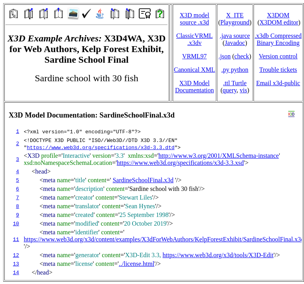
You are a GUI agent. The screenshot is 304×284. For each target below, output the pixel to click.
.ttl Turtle (235, 83)
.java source (235, 35)
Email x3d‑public (278, 83)
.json (224, 56)
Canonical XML (194, 69)
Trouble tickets (278, 69)
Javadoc (235, 42)
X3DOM (278, 15)
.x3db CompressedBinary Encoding (278, 39)
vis (243, 90)
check (241, 56)
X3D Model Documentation (194, 86)
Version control (278, 56)
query (230, 90)
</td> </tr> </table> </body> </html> (154, 191)
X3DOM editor (278, 22)
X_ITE (234, 15)
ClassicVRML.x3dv (194, 39)
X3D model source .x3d (194, 19)
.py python (234, 69)
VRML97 (194, 56)
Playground (235, 22)
